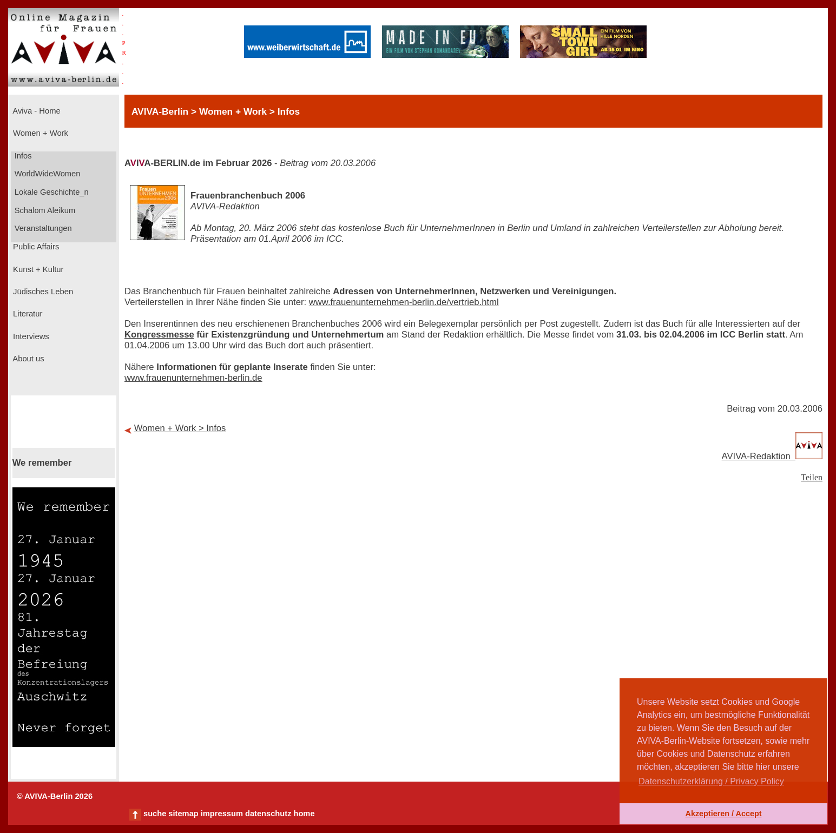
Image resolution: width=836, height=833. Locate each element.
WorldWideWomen (46, 173)
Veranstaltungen (42, 228)
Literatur (26, 313)
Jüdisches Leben (42, 291)
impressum (222, 813)
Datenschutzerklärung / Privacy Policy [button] (711, 781)
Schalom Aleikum (43, 210)
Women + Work (39, 133)
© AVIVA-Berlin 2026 (55, 796)
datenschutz (268, 813)
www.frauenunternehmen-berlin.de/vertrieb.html (404, 302)
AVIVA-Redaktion (772, 456)
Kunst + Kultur (37, 269)
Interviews (30, 336)
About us (27, 358)
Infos (22, 155)
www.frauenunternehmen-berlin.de (193, 378)
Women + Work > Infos (180, 428)
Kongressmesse (159, 334)
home (303, 813)
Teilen (811, 477)
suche (154, 813)
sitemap (183, 813)
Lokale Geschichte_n (50, 192)
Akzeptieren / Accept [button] (723, 813)
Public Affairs (35, 246)
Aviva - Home (36, 111)
